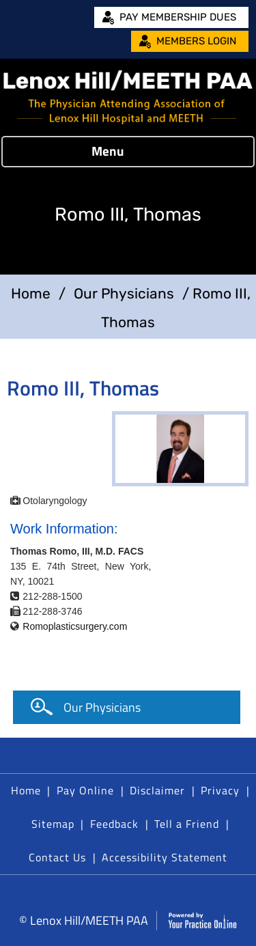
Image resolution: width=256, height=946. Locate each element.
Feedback (114, 824)
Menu (124, 152)
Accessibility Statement (164, 857)
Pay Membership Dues (177, 17)
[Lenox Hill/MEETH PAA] (128, 97)
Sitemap (52, 824)
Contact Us (57, 857)
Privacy (220, 790)
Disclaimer (157, 790)
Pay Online (85, 790)
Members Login (196, 41)
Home (31, 293)
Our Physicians (124, 293)
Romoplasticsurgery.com (75, 626)
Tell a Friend (186, 824)
